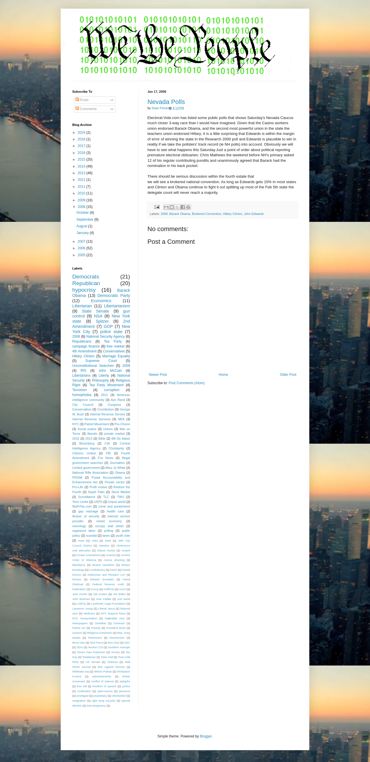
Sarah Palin (96, 492)
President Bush (116, 627)
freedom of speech (104, 686)
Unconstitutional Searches (93, 366)
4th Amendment (84, 351)
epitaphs (125, 681)
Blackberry (78, 564)
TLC (106, 497)
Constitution (105, 409)
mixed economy (109, 521)
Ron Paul (113, 642)
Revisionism (117, 637)
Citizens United (84, 453)
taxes (106, 535)
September (85, 220)
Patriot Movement (96, 424)
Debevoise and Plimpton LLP (106, 574)
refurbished (119, 695)
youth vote (123, 535)
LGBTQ (81, 603)
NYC (75, 424)
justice (126, 686)
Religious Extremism (99, 632)
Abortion (104, 545)
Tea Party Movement (106, 385)
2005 (82, 255)
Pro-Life (77, 487)
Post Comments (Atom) (187, 383)
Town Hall (107, 657)
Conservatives (114, 351)
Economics (101, 300)
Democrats (85, 277)
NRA (121, 419)
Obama (120, 472)
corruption (111, 390)
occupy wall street (109, 526)
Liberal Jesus (106, 608)
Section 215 (95, 647)
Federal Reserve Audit (108, 584)
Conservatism (81, 409)
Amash (125, 550)
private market (114, 433)
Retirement (95, 637)
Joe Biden (119, 594)
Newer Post (158, 375)
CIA (107, 443)
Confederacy (97, 569)
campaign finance (86, 346)
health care (115, 511)
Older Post (288, 375)
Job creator (100, 594)
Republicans (81, 341)
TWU (120, 497)
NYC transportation (84, 618)
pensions (124, 691)
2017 (82, 146)
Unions (108, 429)
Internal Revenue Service (107, 414)
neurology (79, 526)
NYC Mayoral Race (113, 613)
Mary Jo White (115, 467)
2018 (82, 139)
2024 (82, 133)
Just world (123, 599)
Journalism (117, 462)
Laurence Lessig (82, 608)
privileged (82, 695)
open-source (105, 691)
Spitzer (102, 321)
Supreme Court (101, 361)
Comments (86, 109)
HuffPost (109, 589)
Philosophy (100, 380)
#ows (81, 540)
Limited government (86, 467)
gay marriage (88, 511)
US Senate (93, 662)
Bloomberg (86, 443)
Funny (95, 589)
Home (223, 375)
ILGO (122, 589)
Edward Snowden (102, 579)
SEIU (80, 647)
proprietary (100, 695)
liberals (92, 433)
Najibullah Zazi (115, 618)
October (83, 213)
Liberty (104, 375)
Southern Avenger (119, 647)
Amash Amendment (89, 555)
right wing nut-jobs (104, 700)
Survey (115, 652)
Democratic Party (113, 295)
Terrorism (79, 390)
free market (116, 346)
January (83, 233)
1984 (95, 540)
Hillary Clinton (232, 213)
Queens (77, 632)
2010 (82, 193)
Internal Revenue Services (91, 419)
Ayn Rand (118, 400)
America (111, 555)
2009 (82, 200)
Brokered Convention (206, 213)
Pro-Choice (122, 424)
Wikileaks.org (80, 671)
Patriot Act (78, 627)
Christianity (116, 448)
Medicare (89, 613)
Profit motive (98, 487)
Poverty (96, 627)
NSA (98, 316)
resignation (79, 700)
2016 (82, 153)
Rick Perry (96, 642)
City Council (82, 404)
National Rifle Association (90, 472)
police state (111, 331)
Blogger (206, 736)
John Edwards (254, 213)
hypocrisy (84, 290)
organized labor (83, 530)
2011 (82, 187)
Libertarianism (117, 306)
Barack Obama (179, 213)
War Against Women (111, 666)
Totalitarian (89, 657)
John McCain (110, 371)
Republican (86, 283)
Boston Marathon (103, 564)
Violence (112, 662)
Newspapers (80, 623)
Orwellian (100, 623)
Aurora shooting (114, 560)
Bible (101, 438)
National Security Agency (105, 336)
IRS (83, 371)
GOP (108, 326)
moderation (84, 691)
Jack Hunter (79, 594)
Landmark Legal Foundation (108, 603)
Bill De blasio (121, 438)
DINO (113, 569)
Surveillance (86, 497)
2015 (82, 159)
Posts (81, 100)
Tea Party (113, 341)
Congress (114, 404)
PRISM (77, 477)
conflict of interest (102, 681)
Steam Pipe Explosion (91, 652)
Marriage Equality (116, 356)
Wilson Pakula (103, 671)
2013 (82, 173)
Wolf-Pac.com (82, 506)
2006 (82, 248)
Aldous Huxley (106, 550)
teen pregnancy (96, 705)
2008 (164, 213)
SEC (127, 642)
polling (108, 530)
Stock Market (120, 492)
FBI (108, 453)
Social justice (86, 429)
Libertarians (81, 375)
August (82, 226)
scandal (91, 535)
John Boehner (81, 599)
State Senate (95, 311)
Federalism (79, 589)
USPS (98, 501)
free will (82, 686)
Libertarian (82, 306)
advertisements (101, 676)
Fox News (105, 458)
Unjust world (116, 501)
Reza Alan (78, 642)
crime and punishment (114, 506)
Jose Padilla (103, 599)
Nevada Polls (166, 101)
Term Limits (80, 501)
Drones (76, 579)
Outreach (119, 623)
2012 (82, 180)
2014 (82, 166)
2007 (82, 241)
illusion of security (85, 516)
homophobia (81, 395)
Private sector (115, 482)
